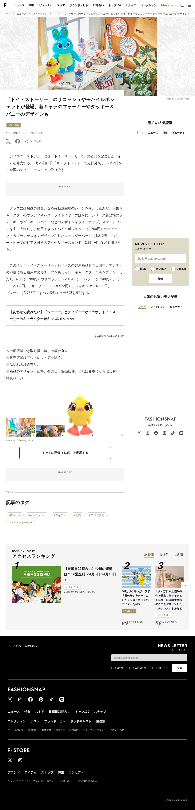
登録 (160, 278)
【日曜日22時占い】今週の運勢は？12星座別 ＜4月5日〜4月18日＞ (90, 574)
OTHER (181, 268)
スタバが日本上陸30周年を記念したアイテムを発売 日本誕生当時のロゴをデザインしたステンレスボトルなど (168, 600)
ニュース (19, 5)
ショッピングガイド (18, 781)
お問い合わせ (117, 730)
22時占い (98, 5)
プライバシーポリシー (94, 730)
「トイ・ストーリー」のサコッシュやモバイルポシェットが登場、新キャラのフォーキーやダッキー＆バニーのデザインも (122, 14)
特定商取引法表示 (87, 781)
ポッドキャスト (80, 721)
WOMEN (161, 268)
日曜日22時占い (59, 711)
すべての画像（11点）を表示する (65, 452)
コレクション (149, 5)
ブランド (14, 772)
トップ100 (114, 5)
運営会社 (60, 730)
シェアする (32, 141)
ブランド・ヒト (79, 5)
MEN (143, 268)
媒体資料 (46, 730)
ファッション (40, 14)
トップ (6, 14)
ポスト (35, 721)
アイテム (30, 772)
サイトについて (16, 730)
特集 (31, 5)
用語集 (100, 721)
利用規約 (73, 730)
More (167, 5)
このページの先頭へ (22, 646)
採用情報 (32, 730)
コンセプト (76, 772)
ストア (61, 5)
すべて (140, 132)
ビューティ (45, 5)
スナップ (130, 5)
